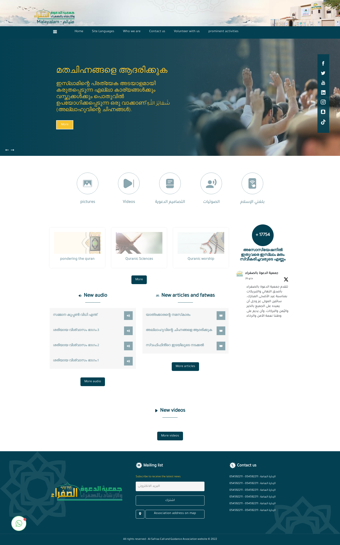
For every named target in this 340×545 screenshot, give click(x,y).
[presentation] (12, 151)
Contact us (157, 31)
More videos (170, 436)
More (64, 125)
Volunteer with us (187, 31)
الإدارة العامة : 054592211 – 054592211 (252, 476)
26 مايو (249, 278)
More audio (92, 382)
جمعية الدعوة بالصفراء (261, 273)
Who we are (132, 31)
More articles (185, 366)
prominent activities (223, 31)
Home (79, 31)
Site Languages (103, 31)
